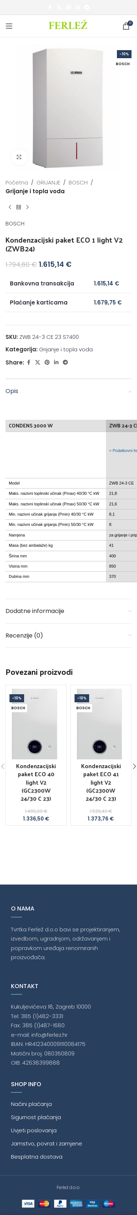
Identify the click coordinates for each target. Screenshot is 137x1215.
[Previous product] (9, 207)
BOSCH (78, 182)
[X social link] (59, 7)
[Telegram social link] (87, 7)
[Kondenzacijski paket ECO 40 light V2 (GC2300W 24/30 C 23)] (36, 724)
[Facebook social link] (50, 7)
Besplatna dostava (36, 1156)
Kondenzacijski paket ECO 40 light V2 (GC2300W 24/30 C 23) (36, 782)
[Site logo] (68, 25)
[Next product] (27, 207)
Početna (16, 182)
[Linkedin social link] (77, 7)
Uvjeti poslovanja (34, 1130)
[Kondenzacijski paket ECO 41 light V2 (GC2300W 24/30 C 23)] (101, 724)
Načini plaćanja (31, 1104)
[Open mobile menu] (9, 26)
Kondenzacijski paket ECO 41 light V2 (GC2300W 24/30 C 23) (101, 782)
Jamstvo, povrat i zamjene (46, 1143)
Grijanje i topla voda (35, 191)
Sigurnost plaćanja (36, 1117)
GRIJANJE (48, 182)
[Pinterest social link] (68, 7)
